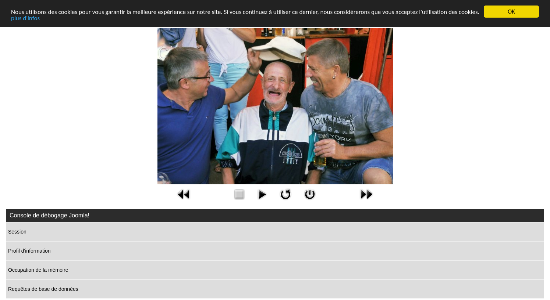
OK (511, 11)
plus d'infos (25, 18)
